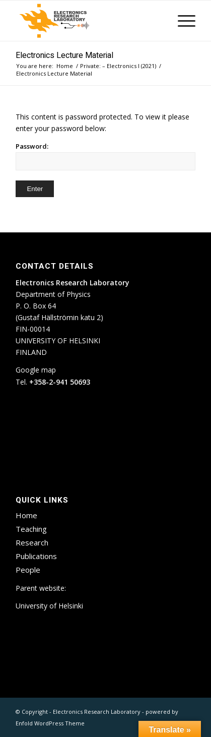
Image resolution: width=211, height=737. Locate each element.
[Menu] (181, 21)
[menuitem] (181, 21)
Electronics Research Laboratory (96, 711)
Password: (105, 156)
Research (32, 542)
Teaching (31, 529)
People (28, 570)
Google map (36, 370)
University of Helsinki (49, 605)
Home (26, 515)
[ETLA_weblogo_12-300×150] (87, 21)
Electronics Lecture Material (64, 55)
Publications (36, 556)
